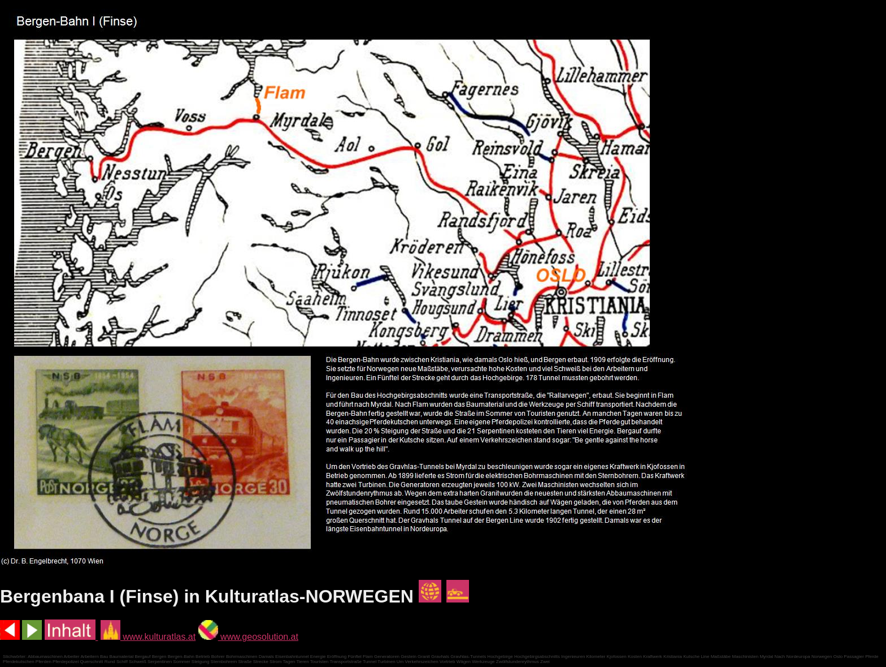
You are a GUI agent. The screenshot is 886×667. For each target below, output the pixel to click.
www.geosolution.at (248, 637)
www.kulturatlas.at (148, 637)
